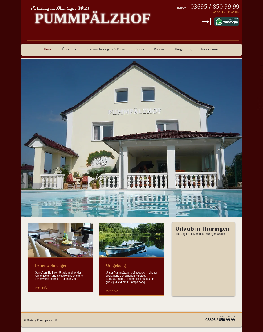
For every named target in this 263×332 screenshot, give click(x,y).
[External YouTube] (203, 269)
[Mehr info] (45, 287)
